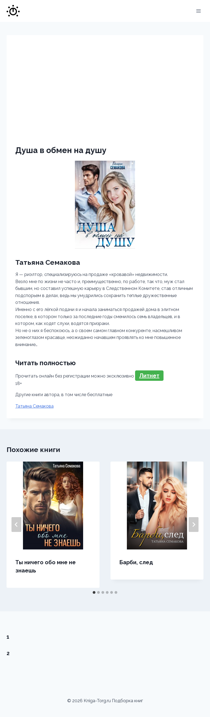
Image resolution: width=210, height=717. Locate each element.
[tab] (94, 592)
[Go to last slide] (16, 524)
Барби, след (136, 562)
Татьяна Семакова (34, 406)
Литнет (149, 375)
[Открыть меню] (198, 11)
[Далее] (194, 524)
